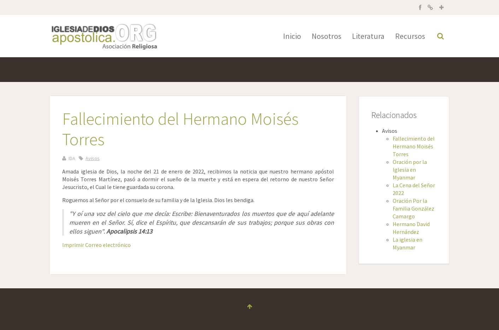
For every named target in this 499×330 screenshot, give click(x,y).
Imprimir (73, 244)
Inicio (292, 36)
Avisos (93, 158)
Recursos (410, 36)
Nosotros (326, 36)
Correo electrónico (108, 244)
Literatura (368, 36)
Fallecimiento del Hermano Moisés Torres (414, 146)
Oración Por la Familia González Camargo (413, 208)
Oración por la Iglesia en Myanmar (410, 169)
